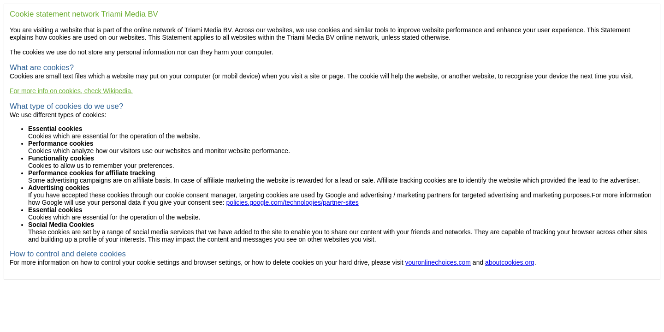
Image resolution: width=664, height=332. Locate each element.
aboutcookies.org (509, 262)
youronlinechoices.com (438, 262)
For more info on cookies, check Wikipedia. (71, 91)
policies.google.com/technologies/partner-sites (292, 202)
